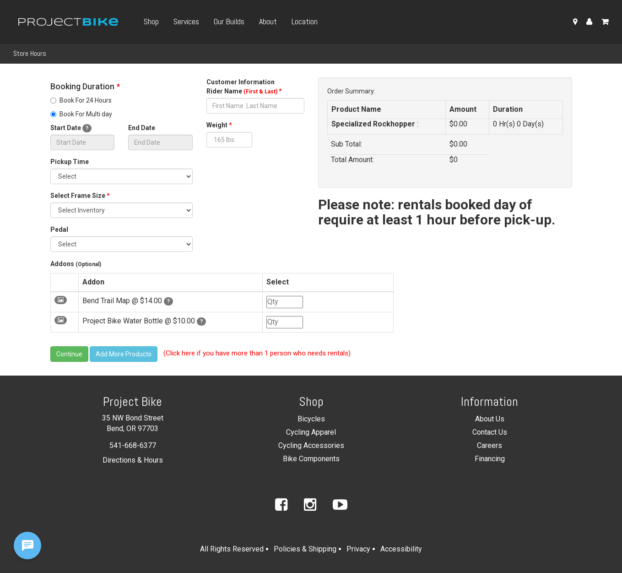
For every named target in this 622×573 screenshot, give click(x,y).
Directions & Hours (133, 460)
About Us (489, 419)
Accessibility (401, 549)
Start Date (71, 128)
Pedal (59, 229)
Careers (489, 445)
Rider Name (244, 91)
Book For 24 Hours (81, 100)
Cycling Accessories (311, 445)
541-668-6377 (132, 445)
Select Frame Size (80, 195)
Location (305, 21)
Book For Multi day (81, 114)
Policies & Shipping (305, 549)
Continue (69, 354)
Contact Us (489, 432)
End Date (141, 127)
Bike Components (311, 458)
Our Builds (229, 21)
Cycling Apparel (311, 432)
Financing (490, 458)
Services (186, 21)
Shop (151, 21)
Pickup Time (69, 161)
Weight (219, 125)
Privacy (358, 549)
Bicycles (311, 419)
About (268, 21)
